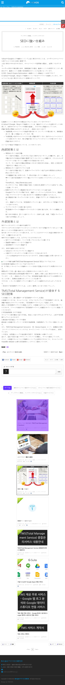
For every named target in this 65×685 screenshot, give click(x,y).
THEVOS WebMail (17, 6)
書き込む (60, 644)
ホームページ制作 (59, 24)
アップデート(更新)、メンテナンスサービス (25, 393)
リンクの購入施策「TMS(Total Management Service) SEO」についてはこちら (29, 261)
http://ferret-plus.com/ (24, 182)
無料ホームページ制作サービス (24, 388)
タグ (52, 644)
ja (63, 22)
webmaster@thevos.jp (10, 672)
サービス (48, 24)
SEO (7, 347)
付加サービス (49, 393)
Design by (7, 682)
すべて (7, 388)
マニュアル (5, 6)
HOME (41, 24)
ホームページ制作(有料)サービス (49, 388)
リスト (4, 644)
